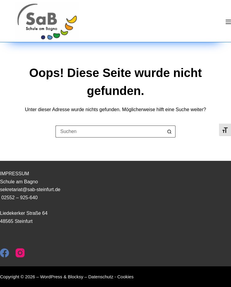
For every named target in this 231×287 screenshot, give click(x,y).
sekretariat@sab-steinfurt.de (30, 189)
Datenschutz (100, 276)
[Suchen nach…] (110, 132)
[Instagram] (20, 252)
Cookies (125, 276)
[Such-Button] (170, 132)
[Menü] (228, 22)
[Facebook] (4, 252)
